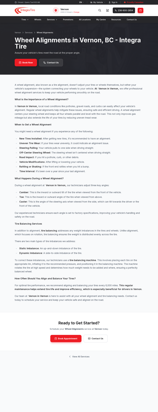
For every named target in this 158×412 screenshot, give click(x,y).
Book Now (26, 62)
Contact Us (132, 19)
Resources (116, 19)
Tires (25, 19)
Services (52, 19)
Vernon (18, 32)
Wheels (37, 19)
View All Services (79, 356)
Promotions (68, 19)
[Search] (99, 10)
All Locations (85, 19)
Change (76, 12)
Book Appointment (65, 338)
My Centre (101, 19)
